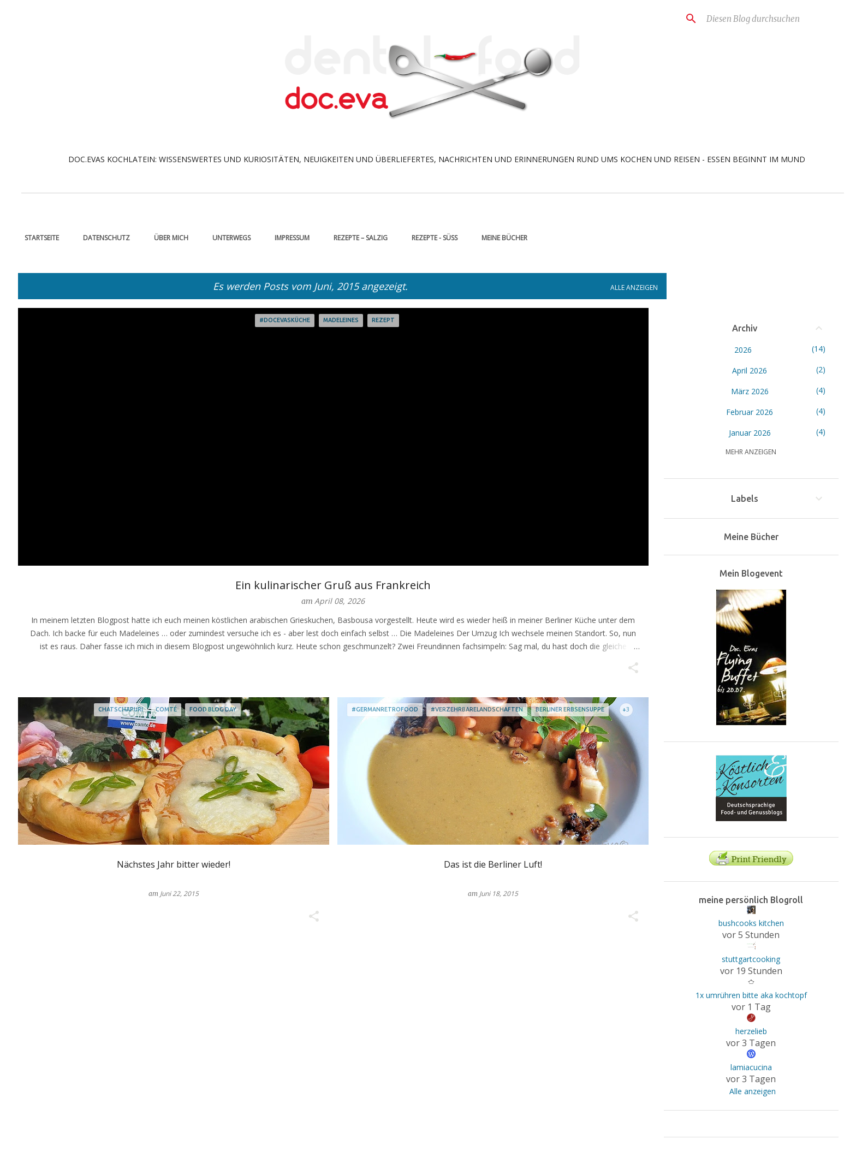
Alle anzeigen (634, 287)
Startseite (38, 237)
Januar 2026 (750, 433)
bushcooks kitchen (751, 923)
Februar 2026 (749, 412)
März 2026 (750, 391)
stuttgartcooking (751, 959)
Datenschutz (103, 237)
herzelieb (751, 1031)
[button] (633, 668)
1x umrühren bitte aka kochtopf (751, 995)
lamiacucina (751, 1067)
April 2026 (749, 370)
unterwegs (228, 237)
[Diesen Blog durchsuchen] (759, 18)
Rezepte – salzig (357, 237)
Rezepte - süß (431, 237)
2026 (743, 350)
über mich (168, 237)
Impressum (288, 237)
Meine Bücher (501, 237)
